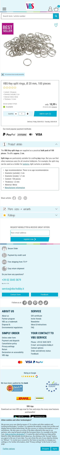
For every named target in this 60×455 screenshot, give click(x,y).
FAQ (32, 327)
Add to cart (45, 113)
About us (5, 316)
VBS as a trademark (9, 322)
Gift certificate (36, 316)
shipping (54, 107)
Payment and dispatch (10, 340)
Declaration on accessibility (12, 352)
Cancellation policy (9, 343)
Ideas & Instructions (38, 324)
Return (4, 349)
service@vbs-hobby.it (45, 345)
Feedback (44, 294)
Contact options (37, 348)
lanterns (26, 164)
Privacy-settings (8, 346)
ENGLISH (30, 425)
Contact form (15, 294)
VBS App (5, 355)
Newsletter (35, 322)
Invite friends (36, 319)
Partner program (8, 319)
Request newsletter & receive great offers (30, 227)
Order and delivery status (41, 351)
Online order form (9, 338)
